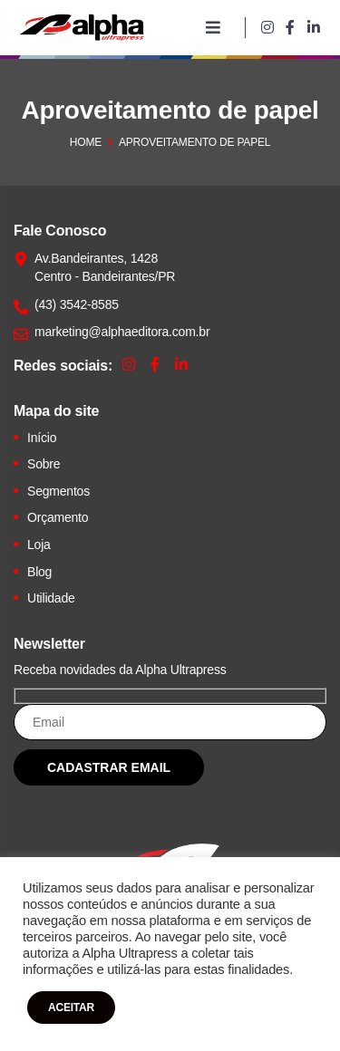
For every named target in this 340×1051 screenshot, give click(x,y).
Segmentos (58, 491)
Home (86, 142)
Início (41, 437)
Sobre (43, 464)
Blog (39, 571)
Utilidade (51, 598)
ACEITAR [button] (71, 1007)
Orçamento (57, 517)
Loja (39, 544)
